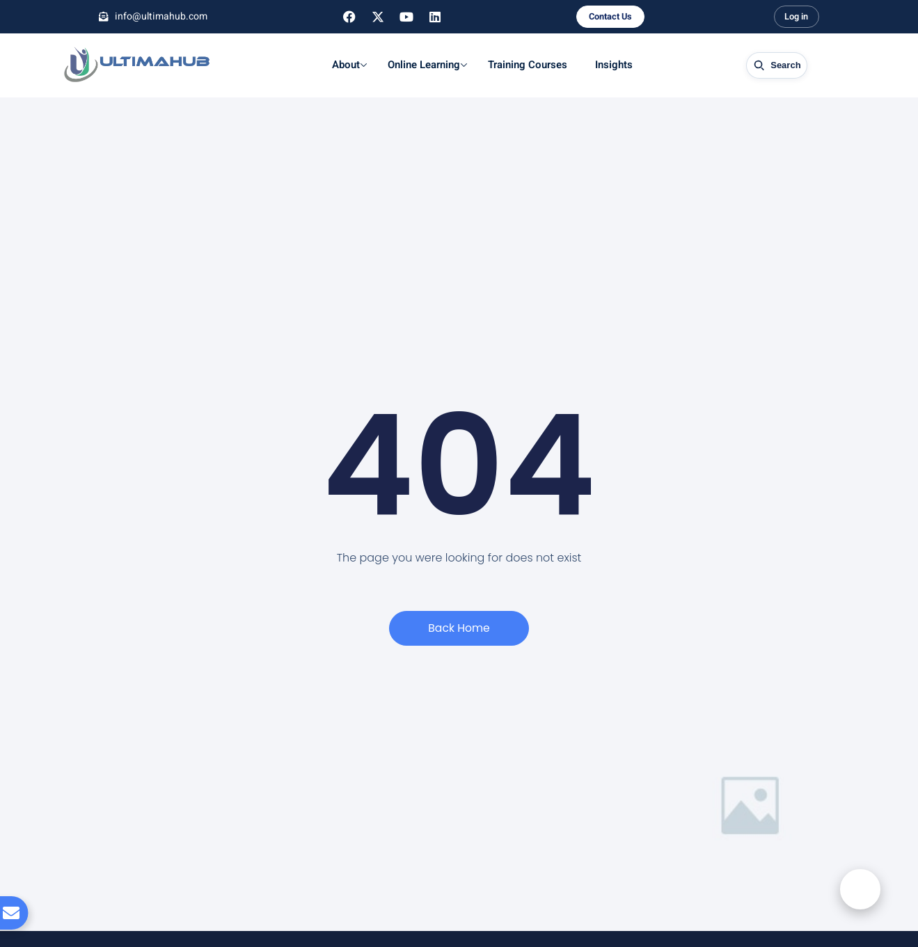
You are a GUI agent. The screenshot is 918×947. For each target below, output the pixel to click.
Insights (612, 64)
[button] (858, 897)
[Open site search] (776, 65)
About (347, 64)
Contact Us (609, 17)
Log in (796, 17)
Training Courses (525, 64)
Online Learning (425, 64)
